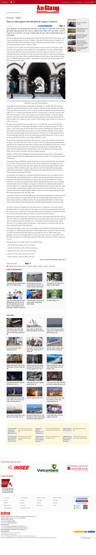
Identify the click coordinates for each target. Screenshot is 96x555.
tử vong (19, 266)
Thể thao (39, 517)
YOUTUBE (85, 515)
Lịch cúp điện (87, 2)
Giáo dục (22, 515)
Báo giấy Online (77, 2)
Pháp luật (55, 515)
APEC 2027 (29, 266)
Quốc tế (18, 18)
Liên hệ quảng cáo (66, 2)
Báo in (85, 546)
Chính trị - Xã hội (41, 512)
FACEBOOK (78, 515)
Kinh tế (5, 515)
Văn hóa (22, 517)
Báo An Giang (52, 266)
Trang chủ (11, 18)
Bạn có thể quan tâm (14, 269)
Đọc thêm (10, 319)
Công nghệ (39, 515)
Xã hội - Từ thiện (57, 512)
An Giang (46, 266)
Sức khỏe (55, 517)
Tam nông (22, 520)
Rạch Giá (35, 266)
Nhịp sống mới (7, 520)
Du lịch (54, 520)
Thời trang (39, 520)
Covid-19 (24, 266)
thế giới (15, 266)
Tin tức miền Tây (8, 522)
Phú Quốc (40, 266)
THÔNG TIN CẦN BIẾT (8, 491)
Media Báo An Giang (25, 522)
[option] (18, 482)
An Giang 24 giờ (24, 512)
